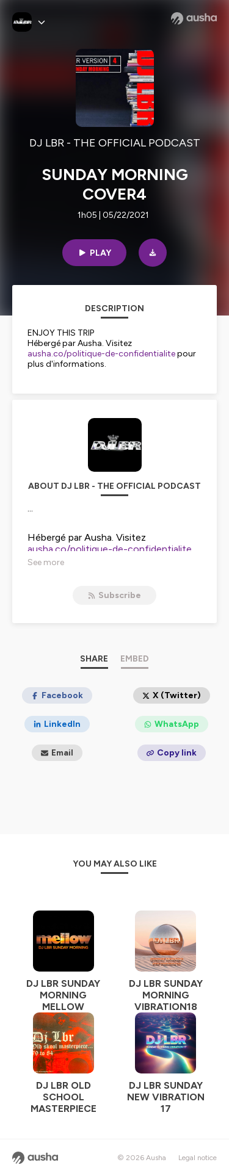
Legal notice (197, 1157)
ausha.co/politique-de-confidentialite (101, 353)
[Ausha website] (194, 18)
